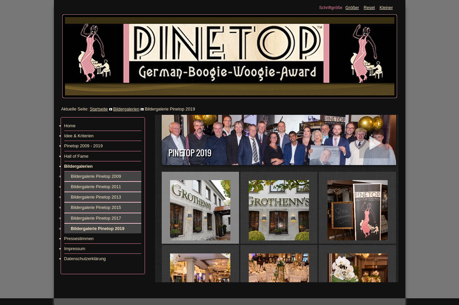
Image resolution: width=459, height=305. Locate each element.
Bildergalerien (126, 108)
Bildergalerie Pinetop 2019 (98, 228)
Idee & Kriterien (79, 135)
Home (70, 125)
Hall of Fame (76, 156)
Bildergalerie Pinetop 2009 (96, 176)
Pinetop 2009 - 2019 (83, 145)
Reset (369, 7)
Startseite (99, 108)
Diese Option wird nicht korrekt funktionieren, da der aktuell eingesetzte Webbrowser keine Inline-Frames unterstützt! (276, 198)
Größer (352, 7)
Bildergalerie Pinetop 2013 (96, 197)
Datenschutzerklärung (85, 258)
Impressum (74, 248)
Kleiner (386, 7)
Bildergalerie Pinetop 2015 (96, 207)
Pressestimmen (79, 238)
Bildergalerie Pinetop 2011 (96, 186)
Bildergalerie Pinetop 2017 (96, 218)
